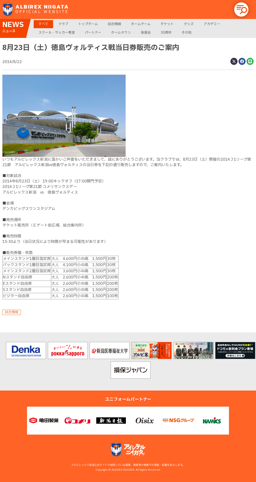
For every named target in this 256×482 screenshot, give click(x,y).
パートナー (93, 32)
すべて (43, 24)
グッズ (189, 24)
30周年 (166, 32)
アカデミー (212, 24)
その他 (187, 32)
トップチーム (88, 24)
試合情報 (114, 24)
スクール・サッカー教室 (56, 32)
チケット (167, 24)
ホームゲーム (141, 24)
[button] (241, 9)
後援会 (146, 32)
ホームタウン (121, 32)
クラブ (63, 24)
